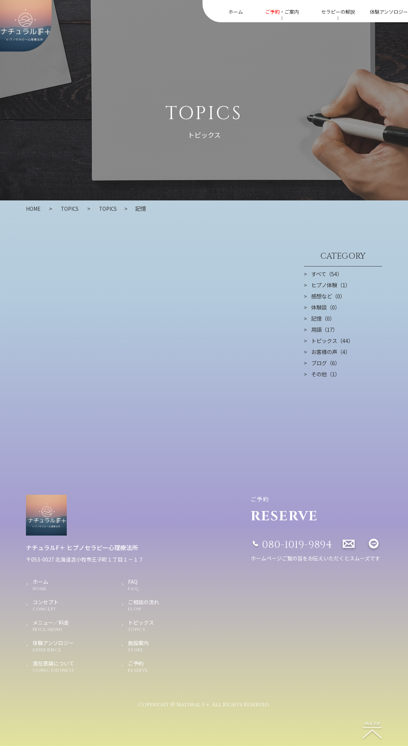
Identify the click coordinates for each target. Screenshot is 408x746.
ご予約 (146, 666)
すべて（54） (327, 273)
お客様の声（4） (332, 351)
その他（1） (326, 373)
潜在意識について (64, 666)
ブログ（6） (326, 362)
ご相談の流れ (146, 605)
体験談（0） (326, 307)
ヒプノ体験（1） (332, 284)
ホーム (235, 11)
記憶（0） (323, 318)
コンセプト (64, 605)
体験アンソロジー (389, 11)
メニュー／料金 (64, 625)
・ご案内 (282, 14)
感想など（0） (329, 296)
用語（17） (325, 329)
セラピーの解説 (338, 14)
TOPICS (114, 208)
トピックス (146, 625)
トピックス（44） (333, 340)
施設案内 (146, 646)
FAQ (146, 585)
